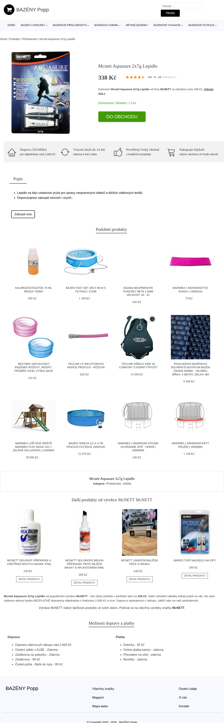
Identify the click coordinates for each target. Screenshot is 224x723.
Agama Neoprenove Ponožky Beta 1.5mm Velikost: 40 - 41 (138, 291)
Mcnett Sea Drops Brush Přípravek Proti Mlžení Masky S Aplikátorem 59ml (84, 564)
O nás (183, 697)
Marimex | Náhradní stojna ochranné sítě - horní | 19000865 (138, 447)
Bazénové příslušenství (70, 25)
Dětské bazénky (137, 25)
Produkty (14, 39)
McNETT (165, 89)
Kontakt (184, 706)
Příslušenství (29, 39)
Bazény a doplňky (33, 25)
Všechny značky (103, 688)
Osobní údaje (188, 688)
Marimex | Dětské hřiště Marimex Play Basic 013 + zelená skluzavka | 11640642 (33, 447)
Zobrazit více (23, 214)
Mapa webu (100, 706)
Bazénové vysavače (167, 25)
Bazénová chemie (106, 25)
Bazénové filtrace (201, 25)
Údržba (127, 483)
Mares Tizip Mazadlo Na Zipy (195, 560)
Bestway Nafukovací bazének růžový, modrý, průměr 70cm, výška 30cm (33, 367)
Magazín (98, 697)
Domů (11, 25)
